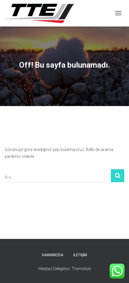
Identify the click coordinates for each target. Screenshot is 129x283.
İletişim (80, 255)
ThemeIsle (81, 268)
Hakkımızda (52, 255)
